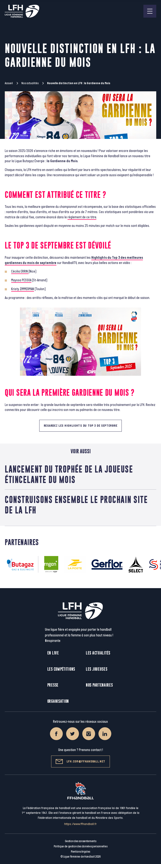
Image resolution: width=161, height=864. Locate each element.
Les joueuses (96, 669)
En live (53, 653)
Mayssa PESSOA (21, 280)
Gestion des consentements (80, 841)
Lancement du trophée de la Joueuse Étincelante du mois (69, 474)
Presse (53, 685)
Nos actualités (30, 83)
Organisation (58, 701)
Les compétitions (61, 669)
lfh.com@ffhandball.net (80, 761)
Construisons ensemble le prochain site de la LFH (76, 505)
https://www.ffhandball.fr (80, 824)
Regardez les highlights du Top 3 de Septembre (80, 426)
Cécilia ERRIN (20, 271)
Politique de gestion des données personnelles (80, 846)
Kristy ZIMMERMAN (22, 289)
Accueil (9, 83)
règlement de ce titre (82, 217)
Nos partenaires (99, 685)
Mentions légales (80, 852)
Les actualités (98, 653)
